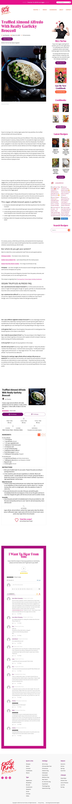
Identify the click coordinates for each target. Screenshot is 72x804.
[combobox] (63, 2)
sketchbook (15, 639)
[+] (31, 588)
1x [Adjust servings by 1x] (39, 434)
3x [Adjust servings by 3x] (44, 434)
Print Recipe (13, 414)
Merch (45, 9)
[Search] (70, 2)
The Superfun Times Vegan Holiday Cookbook (29, 279)
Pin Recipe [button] (34, 414)
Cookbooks (53, 9)
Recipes (36, 9)
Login (39, 580)
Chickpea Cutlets (6, 256)
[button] (2, 411)
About (61, 9)
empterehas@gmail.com (17, 610)
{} (29, 588)
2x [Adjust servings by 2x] (41, 434)
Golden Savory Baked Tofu (8, 260)
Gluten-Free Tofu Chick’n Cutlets (10, 263)
